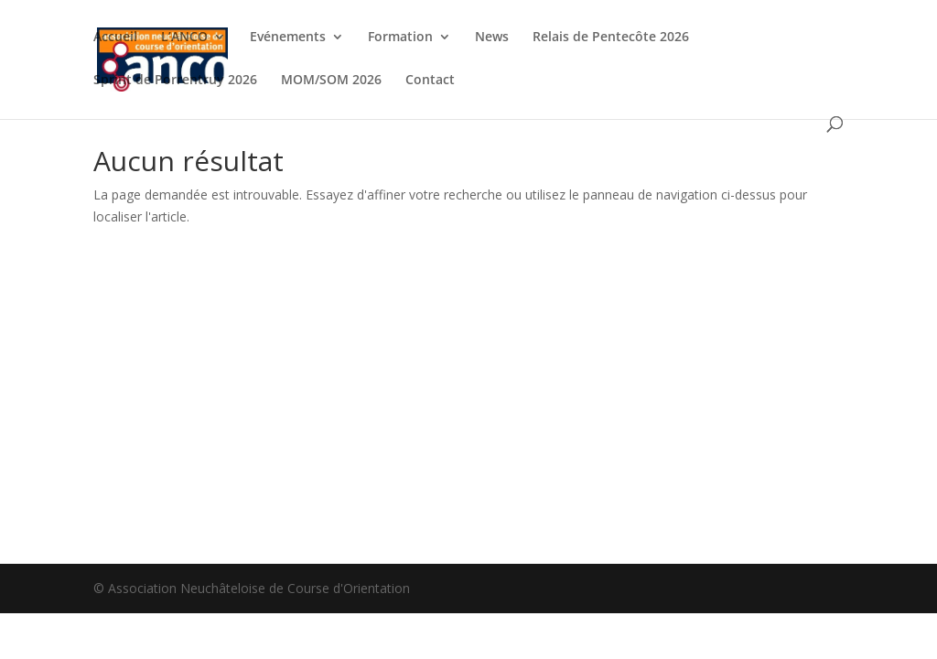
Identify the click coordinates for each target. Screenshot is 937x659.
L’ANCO (184, 37)
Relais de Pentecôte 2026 (611, 37)
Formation (400, 37)
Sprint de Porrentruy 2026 (175, 80)
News (492, 37)
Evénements (288, 37)
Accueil (115, 37)
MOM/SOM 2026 (331, 80)
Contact (430, 80)
